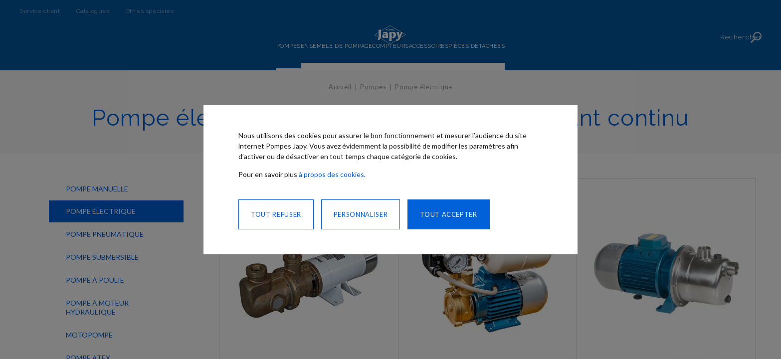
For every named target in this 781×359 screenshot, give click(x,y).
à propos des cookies (331, 174)
